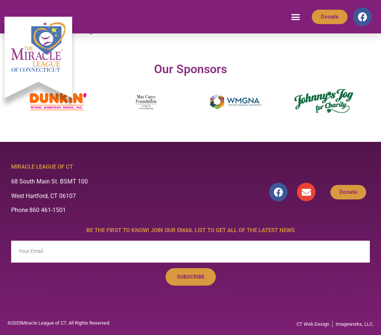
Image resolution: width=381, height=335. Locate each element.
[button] (296, 17)
